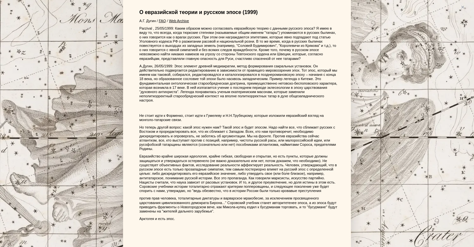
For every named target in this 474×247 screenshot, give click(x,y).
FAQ (162, 21)
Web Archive (179, 21)
